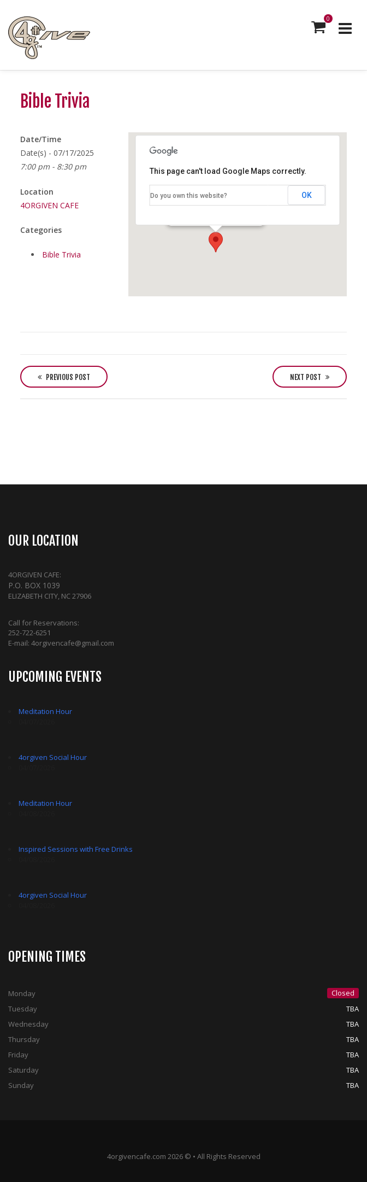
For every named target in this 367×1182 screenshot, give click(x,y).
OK (306, 195)
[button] (216, 242)
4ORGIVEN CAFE (49, 205)
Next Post (309, 377)
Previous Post (64, 377)
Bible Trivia (61, 254)
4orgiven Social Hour (53, 757)
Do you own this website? (188, 196)
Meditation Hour (45, 711)
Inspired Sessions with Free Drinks (76, 849)
